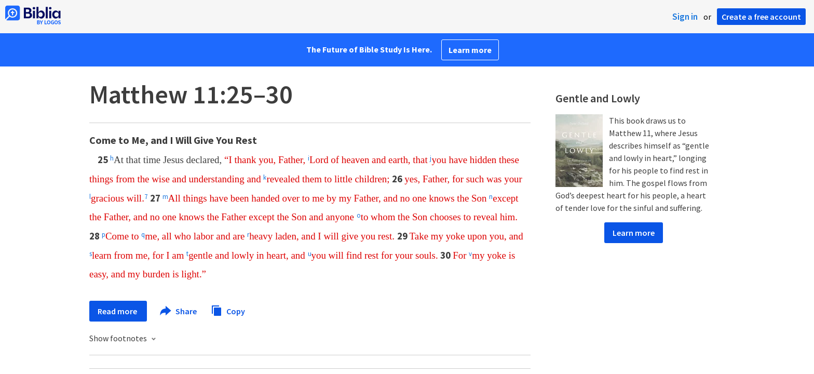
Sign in (685, 16)
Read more (118, 311)
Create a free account (761, 16)
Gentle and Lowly (597, 98)
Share (178, 311)
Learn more (470, 50)
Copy (228, 309)
